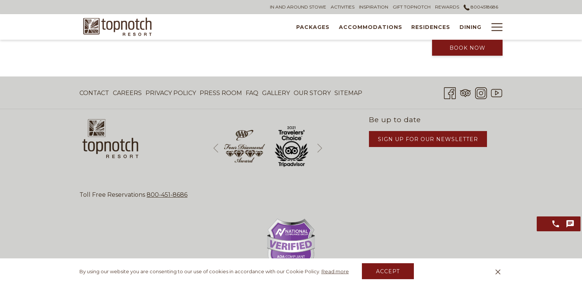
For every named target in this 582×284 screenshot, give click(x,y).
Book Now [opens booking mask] (467, 48)
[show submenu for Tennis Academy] (482, 27)
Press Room (221, 93)
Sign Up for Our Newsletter (428, 139)
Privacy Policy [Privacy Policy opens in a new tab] (171, 94)
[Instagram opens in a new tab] (481, 92)
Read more (335, 271)
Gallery (276, 93)
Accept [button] (388, 271)
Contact (94, 93)
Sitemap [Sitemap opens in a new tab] (348, 94)
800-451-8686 (167, 194)
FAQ (252, 93)
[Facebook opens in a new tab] (450, 92)
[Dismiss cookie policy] (498, 271)
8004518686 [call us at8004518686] (481, 7)
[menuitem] (198, 27)
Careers (127, 93)
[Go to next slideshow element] (319, 148)
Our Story (312, 93)
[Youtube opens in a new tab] (497, 92)
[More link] (494, 27)
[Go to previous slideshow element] (215, 148)
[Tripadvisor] (465, 92)
